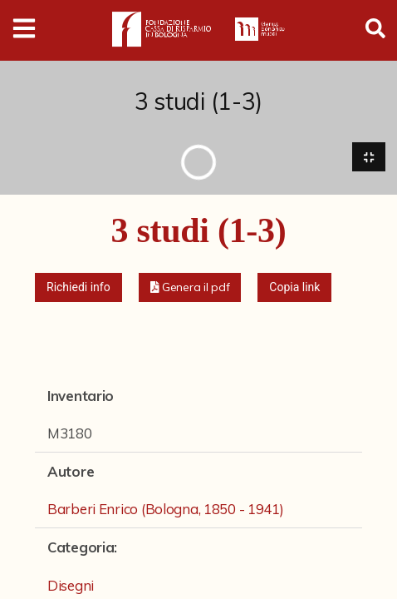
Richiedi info (78, 287)
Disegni (70, 585)
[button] (190, 287)
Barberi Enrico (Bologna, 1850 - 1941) (165, 508)
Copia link (294, 287)
